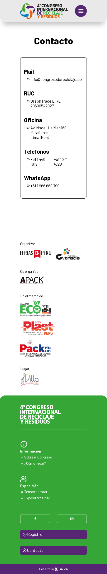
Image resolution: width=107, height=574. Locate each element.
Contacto (33, 550)
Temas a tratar (33, 492)
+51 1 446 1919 (37, 161)
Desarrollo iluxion (53, 569)
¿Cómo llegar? (33, 463)
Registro (32, 534)
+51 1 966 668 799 (42, 185)
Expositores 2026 (36, 498)
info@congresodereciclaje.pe (51, 79)
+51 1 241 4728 (61, 161)
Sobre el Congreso (36, 457)
